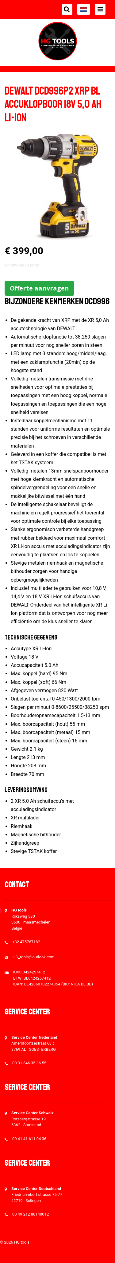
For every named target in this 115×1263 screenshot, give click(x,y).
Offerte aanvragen (39, 288)
